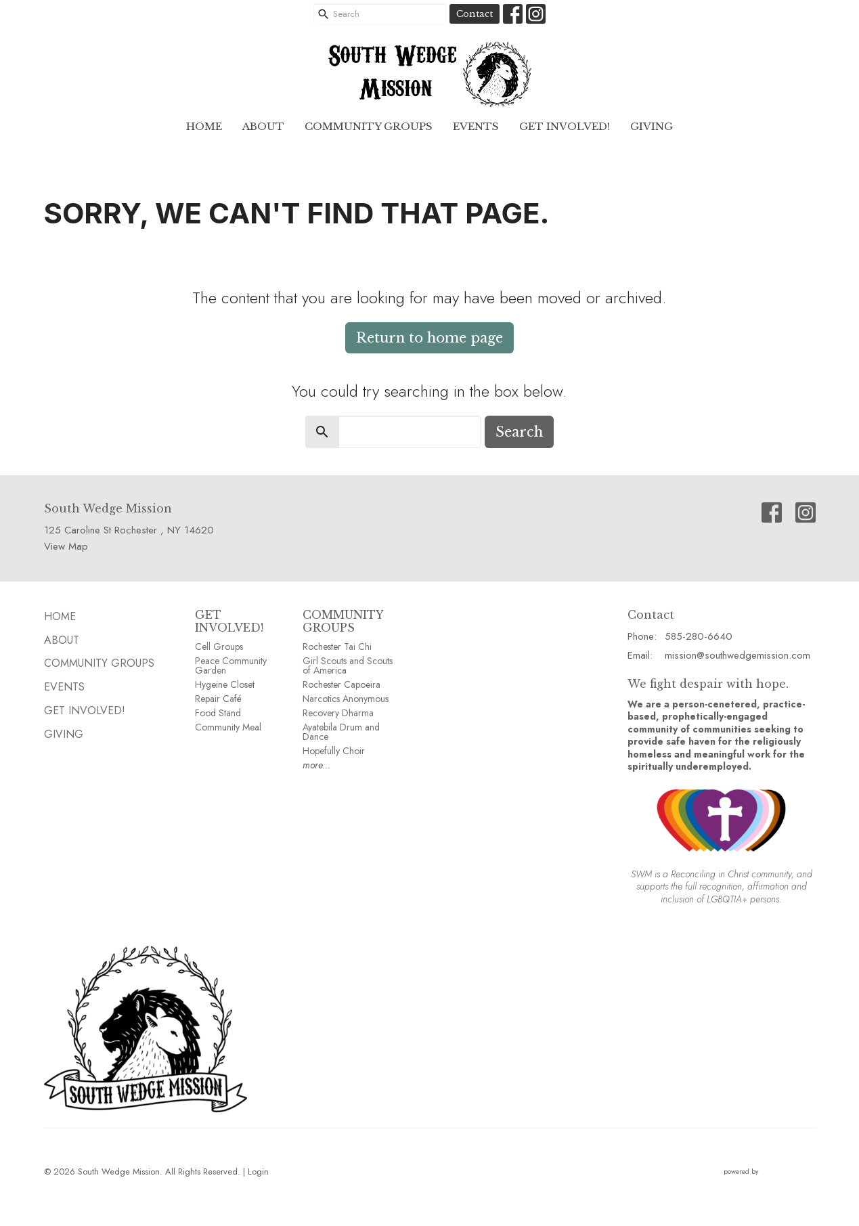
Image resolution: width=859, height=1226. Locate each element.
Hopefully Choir (334, 751)
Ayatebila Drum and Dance (341, 731)
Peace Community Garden (231, 665)
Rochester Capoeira (341, 684)
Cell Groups (219, 646)
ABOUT (263, 126)
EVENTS (476, 126)
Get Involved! (564, 126)
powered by (770, 1171)
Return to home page (429, 338)
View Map (66, 546)
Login (258, 1171)
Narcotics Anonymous (346, 698)
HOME (204, 126)
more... (316, 765)
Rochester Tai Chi (337, 646)
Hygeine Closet (225, 684)
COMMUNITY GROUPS (343, 621)
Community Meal (228, 727)
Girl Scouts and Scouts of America (348, 665)
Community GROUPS (369, 126)
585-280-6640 (698, 636)
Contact (474, 14)
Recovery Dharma (338, 713)
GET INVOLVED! (229, 621)
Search (519, 432)
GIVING (651, 126)
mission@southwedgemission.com (737, 655)
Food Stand (218, 713)
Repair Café (218, 698)
